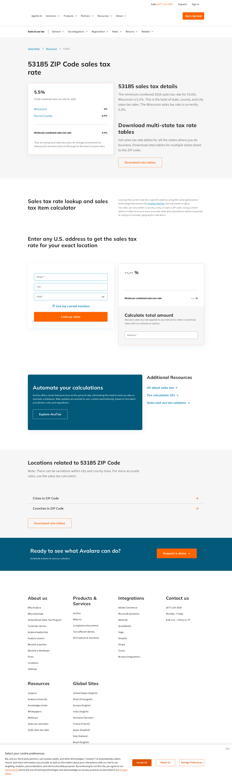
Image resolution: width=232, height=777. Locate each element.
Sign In (195, 4)
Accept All (142, 762)
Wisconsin (40, 109)
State (39, 296)
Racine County (43, 116)
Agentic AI (37, 16)
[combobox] (71, 296)
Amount (131, 335)
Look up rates (71, 317)
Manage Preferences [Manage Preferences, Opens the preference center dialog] (192, 762)
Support (182, 4)
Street (40, 277)
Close (228, 748)
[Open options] (103, 296)
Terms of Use (11, 770)
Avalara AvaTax (156, 203)
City (39, 286)
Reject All (165, 762)
